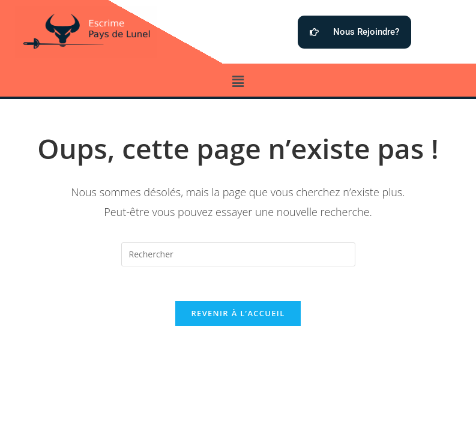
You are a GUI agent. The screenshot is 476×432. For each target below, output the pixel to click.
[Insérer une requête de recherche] (238, 254)
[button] (237, 81)
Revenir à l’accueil (238, 315)
